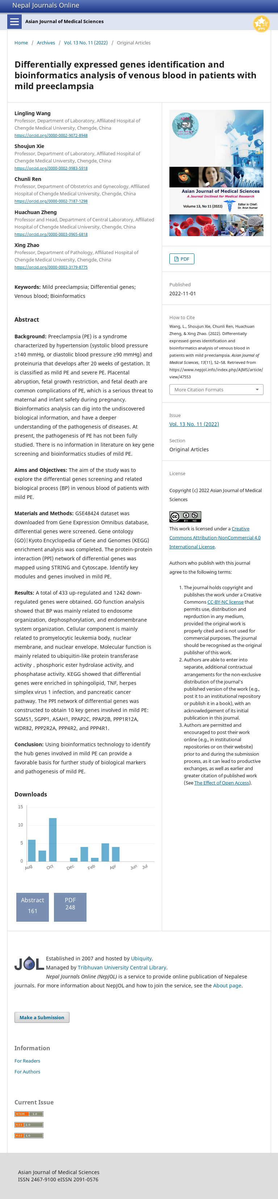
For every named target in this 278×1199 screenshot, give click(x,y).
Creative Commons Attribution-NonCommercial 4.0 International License (215, 537)
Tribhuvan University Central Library (122, 967)
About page (227, 985)
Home (21, 42)
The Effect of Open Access (221, 782)
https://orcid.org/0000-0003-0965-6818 (51, 234)
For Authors (27, 1071)
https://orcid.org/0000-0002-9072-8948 (51, 135)
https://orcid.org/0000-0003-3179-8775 (51, 267)
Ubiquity (141, 958)
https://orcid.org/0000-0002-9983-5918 (51, 168)
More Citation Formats (198, 389)
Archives (46, 42)
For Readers (27, 1060)
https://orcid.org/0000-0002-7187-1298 (51, 201)
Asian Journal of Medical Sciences (64, 21)
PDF (184, 259)
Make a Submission (42, 1017)
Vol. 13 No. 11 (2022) (86, 42)
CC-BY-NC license (225, 602)
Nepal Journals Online (45, 5)
